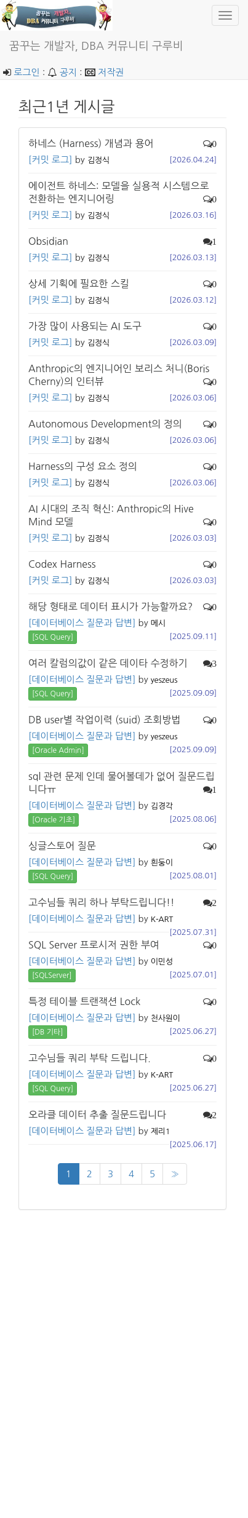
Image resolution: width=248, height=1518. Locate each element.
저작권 (111, 72)
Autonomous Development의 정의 (105, 424)
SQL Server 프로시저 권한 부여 (93, 945)
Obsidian (48, 241)
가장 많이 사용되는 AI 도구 (85, 326)
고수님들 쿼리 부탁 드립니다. (89, 1058)
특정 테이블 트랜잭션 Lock (84, 1001)
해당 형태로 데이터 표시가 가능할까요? (110, 606)
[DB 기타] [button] (47, 1032)
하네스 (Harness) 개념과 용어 (91, 143)
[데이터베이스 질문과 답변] (81, 622)
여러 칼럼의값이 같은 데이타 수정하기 (108, 663)
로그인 (26, 72)
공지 (68, 72)
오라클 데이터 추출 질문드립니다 (97, 1114)
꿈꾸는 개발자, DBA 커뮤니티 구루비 (96, 46)
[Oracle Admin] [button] (58, 750)
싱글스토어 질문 (62, 846)
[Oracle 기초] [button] (53, 820)
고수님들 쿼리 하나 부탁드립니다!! (101, 902)
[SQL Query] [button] (52, 637)
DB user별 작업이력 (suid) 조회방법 (104, 720)
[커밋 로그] (50, 159)
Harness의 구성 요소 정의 (82, 466)
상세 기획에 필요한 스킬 (78, 283)
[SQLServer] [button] (52, 975)
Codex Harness (62, 564)
